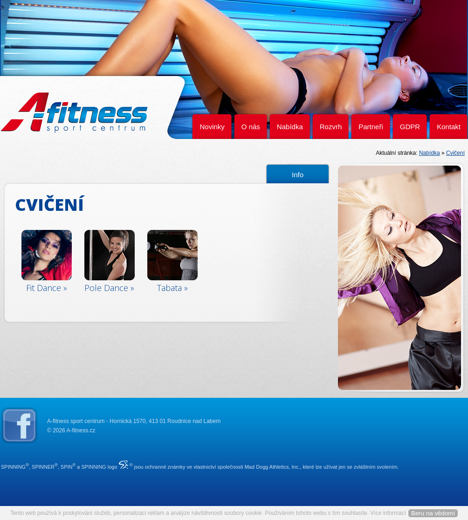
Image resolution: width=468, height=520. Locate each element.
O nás (250, 127)
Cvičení (455, 153)
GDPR (410, 127)
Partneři (370, 127)
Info (297, 175)
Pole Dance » (109, 287)
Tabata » (172, 287)
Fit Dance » (46, 287)
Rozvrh (331, 127)
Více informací (388, 513)
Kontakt (449, 127)
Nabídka (290, 127)
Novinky (212, 127)
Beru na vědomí (433, 513)
